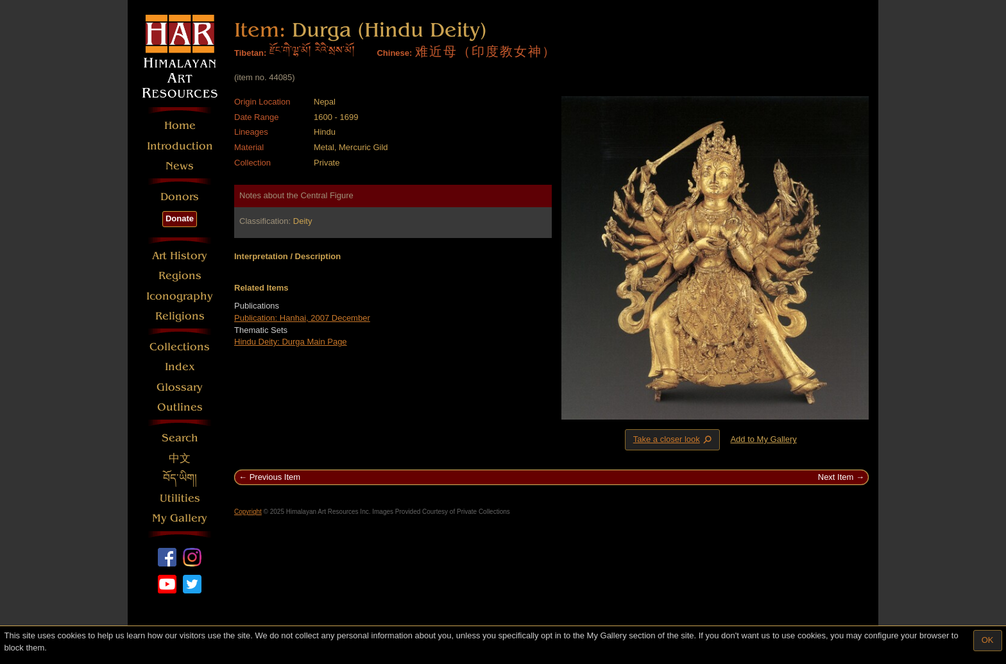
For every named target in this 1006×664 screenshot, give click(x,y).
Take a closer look (673, 439)
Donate (180, 218)
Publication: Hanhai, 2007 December (302, 318)
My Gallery (179, 518)
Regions (179, 275)
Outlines (180, 407)
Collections (179, 347)
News (180, 166)
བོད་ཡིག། (180, 478)
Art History (179, 256)
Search (180, 438)
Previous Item (275, 477)
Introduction (180, 146)
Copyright (248, 511)
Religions (180, 316)
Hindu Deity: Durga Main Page (290, 341)
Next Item (836, 477)
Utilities (180, 498)
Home (180, 125)
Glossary (180, 387)
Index (180, 367)
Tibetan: (250, 53)
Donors (179, 197)
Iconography (179, 296)
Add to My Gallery (763, 439)
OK (988, 640)
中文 (180, 458)
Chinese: (394, 53)
